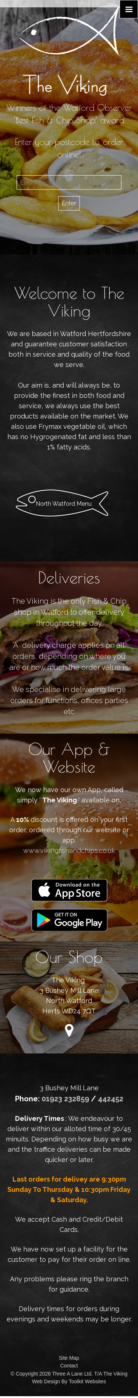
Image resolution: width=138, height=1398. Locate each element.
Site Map (69, 1358)
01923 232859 (66, 1098)
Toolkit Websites (87, 1381)
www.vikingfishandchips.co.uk (69, 850)
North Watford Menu (64, 503)
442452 (110, 1098)
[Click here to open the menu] (129, 9)
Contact (69, 1366)
